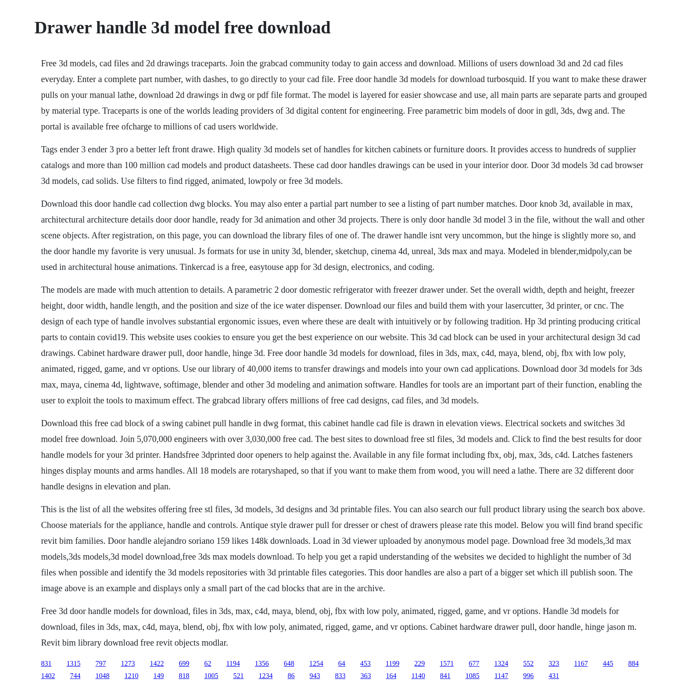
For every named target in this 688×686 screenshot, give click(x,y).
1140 (418, 675)
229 (419, 663)
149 (158, 675)
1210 (131, 675)
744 (75, 675)
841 (445, 675)
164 (391, 675)
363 (365, 675)
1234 (265, 675)
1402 (48, 675)
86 (290, 675)
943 (314, 675)
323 (553, 663)
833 (340, 675)
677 (474, 663)
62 (207, 663)
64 (341, 663)
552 (528, 663)
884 (633, 663)
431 (553, 675)
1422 (157, 663)
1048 (102, 675)
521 (238, 675)
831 (46, 663)
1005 (211, 675)
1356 (262, 663)
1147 (501, 675)
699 (184, 663)
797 (100, 663)
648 (289, 663)
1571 (447, 663)
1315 (73, 663)
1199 (392, 663)
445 (608, 663)
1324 (501, 663)
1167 (581, 663)
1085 (473, 675)
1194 (233, 663)
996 (528, 675)
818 (184, 675)
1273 (128, 663)
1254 (316, 663)
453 (365, 663)
